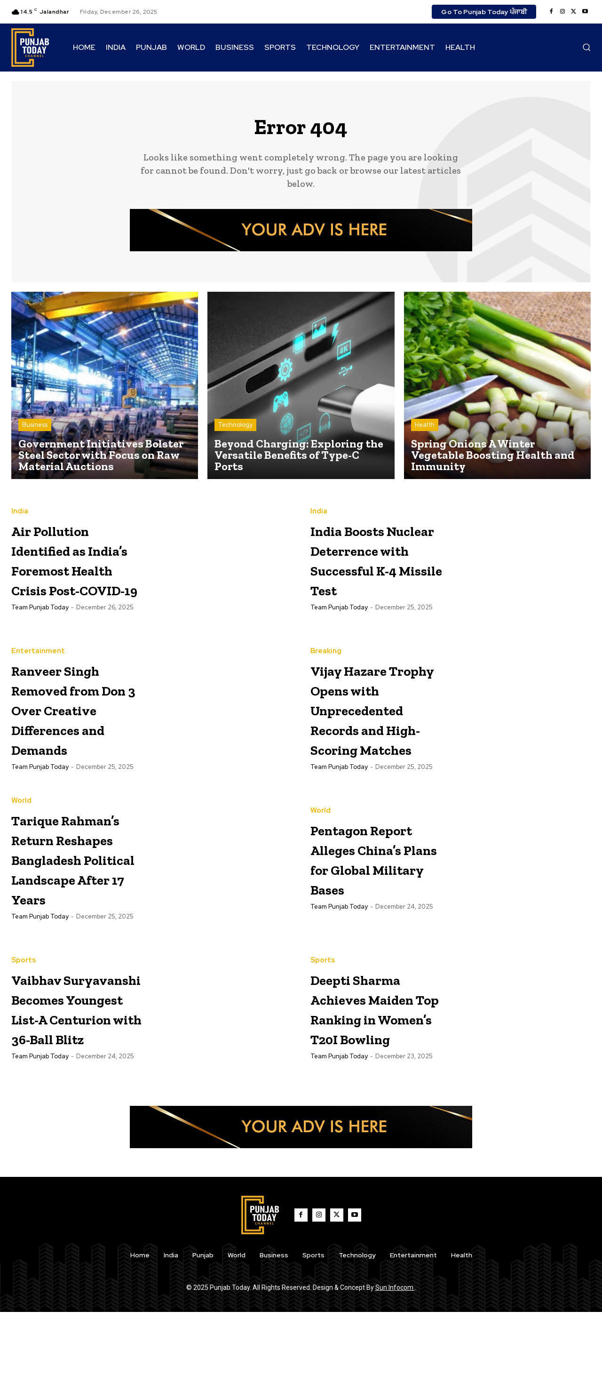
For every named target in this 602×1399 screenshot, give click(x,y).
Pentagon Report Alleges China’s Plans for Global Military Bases (374, 883)
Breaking (325, 646)
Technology (235, 429)
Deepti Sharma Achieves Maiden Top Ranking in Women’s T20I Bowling (375, 1074)
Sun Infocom (395, 1374)
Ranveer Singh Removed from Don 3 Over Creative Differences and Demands (75, 714)
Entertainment (38, 646)
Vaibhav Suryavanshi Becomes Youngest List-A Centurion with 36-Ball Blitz (75, 1084)
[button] (586, 47)
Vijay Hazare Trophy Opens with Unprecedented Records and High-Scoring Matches (378, 724)
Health (425, 429)
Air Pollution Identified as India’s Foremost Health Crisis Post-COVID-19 (77, 563)
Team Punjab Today (40, 632)
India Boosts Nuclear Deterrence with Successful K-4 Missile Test (374, 563)
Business (35, 429)
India (19, 496)
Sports (23, 1007)
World (21, 817)
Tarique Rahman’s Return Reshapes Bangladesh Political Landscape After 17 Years (71, 904)
